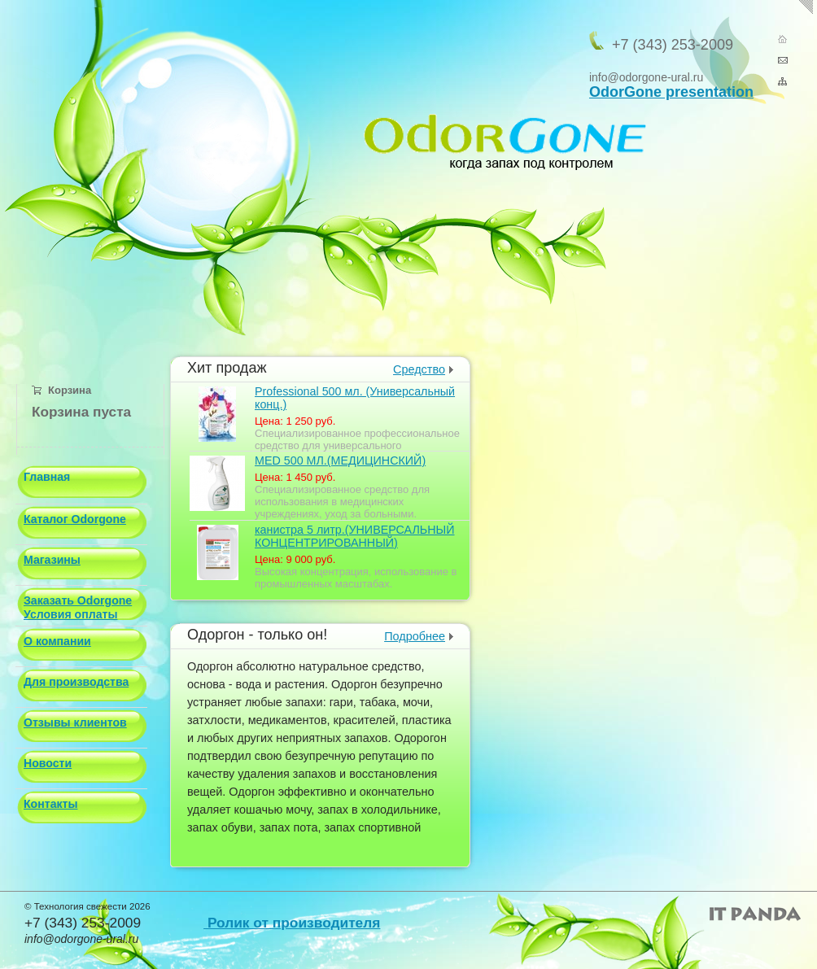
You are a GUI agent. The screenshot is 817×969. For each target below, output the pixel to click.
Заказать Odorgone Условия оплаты (78, 607)
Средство (419, 369)
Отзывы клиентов (75, 722)
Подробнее (414, 636)
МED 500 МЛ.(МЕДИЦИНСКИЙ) (340, 460)
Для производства (76, 681)
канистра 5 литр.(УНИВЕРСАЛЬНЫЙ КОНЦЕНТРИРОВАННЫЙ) (354, 536)
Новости (48, 763)
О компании (57, 641)
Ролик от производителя (291, 922)
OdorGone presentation (671, 92)
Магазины (52, 559)
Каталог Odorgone (75, 519)
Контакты (50, 803)
